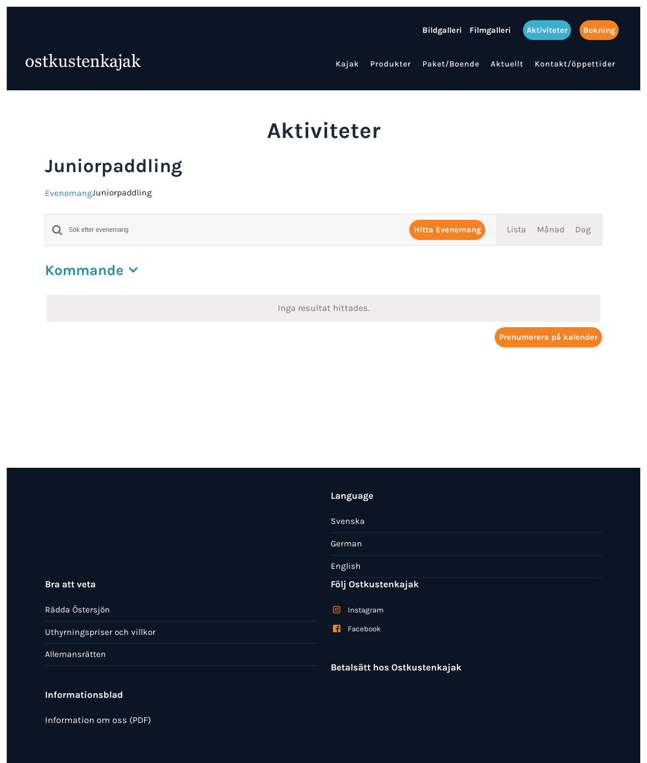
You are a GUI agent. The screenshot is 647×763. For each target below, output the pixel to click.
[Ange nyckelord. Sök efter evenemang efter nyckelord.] (234, 230)
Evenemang (68, 193)
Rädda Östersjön (77, 609)
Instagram (366, 609)
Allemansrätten (75, 654)
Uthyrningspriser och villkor (100, 632)
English (346, 566)
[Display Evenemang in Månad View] (550, 229)
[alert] (323, 308)
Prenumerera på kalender (548, 337)
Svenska (348, 521)
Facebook (364, 628)
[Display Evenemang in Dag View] (583, 229)
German (346, 543)
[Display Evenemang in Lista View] (516, 229)
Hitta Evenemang (447, 230)
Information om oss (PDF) (98, 720)
